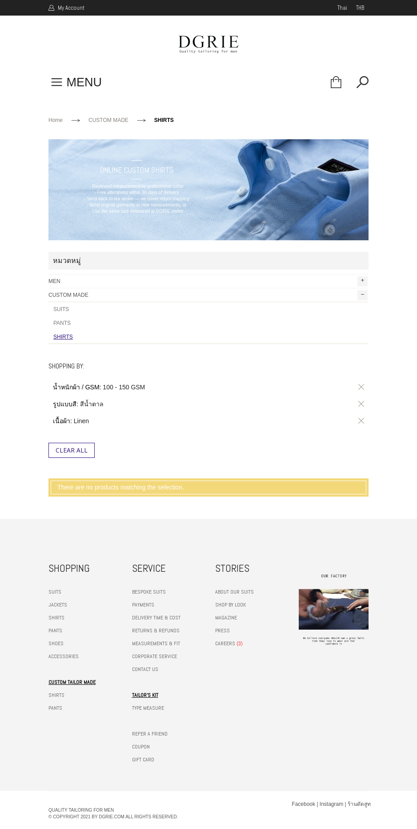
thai (342, 8)
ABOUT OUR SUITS (234, 591)
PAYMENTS (143, 604)
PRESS (222, 630)
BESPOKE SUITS (149, 591)
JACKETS (57, 604)
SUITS (61, 309)
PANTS (62, 323)
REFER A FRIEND (150, 733)
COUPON (141, 746)
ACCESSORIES (63, 656)
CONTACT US (145, 669)
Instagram (331, 804)
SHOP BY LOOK (230, 604)
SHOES (56, 643)
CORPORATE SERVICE (154, 656)
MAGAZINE (226, 617)
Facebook (303, 804)
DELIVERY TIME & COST (156, 617)
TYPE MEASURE (148, 708)
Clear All (72, 450)
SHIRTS (63, 337)
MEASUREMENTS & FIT (156, 643)
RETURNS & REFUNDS (156, 630)
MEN (208, 281)
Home (55, 120)
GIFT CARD (143, 759)
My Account (70, 8)
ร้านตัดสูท (359, 804)
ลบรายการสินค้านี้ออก (359, 387)
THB (360, 8)
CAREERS (225, 643)
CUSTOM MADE (108, 120)
